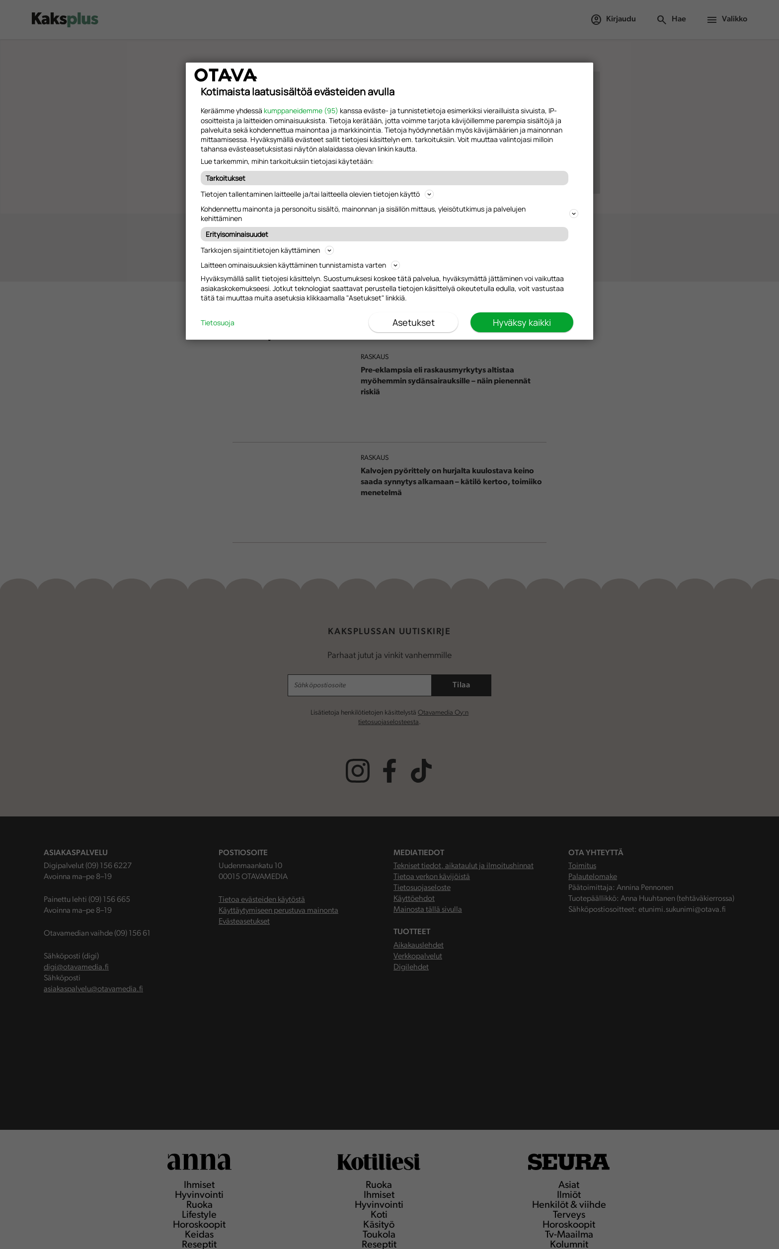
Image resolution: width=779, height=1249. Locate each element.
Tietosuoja (217, 322)
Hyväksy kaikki (522, 322)
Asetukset (413, 322)
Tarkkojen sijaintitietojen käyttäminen (267, 250)
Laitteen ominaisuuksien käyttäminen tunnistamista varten (300, 265)
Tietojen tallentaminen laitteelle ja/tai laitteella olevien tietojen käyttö (317, 194)
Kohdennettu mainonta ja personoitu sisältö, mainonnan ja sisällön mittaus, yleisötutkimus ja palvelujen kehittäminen (389, 213)
